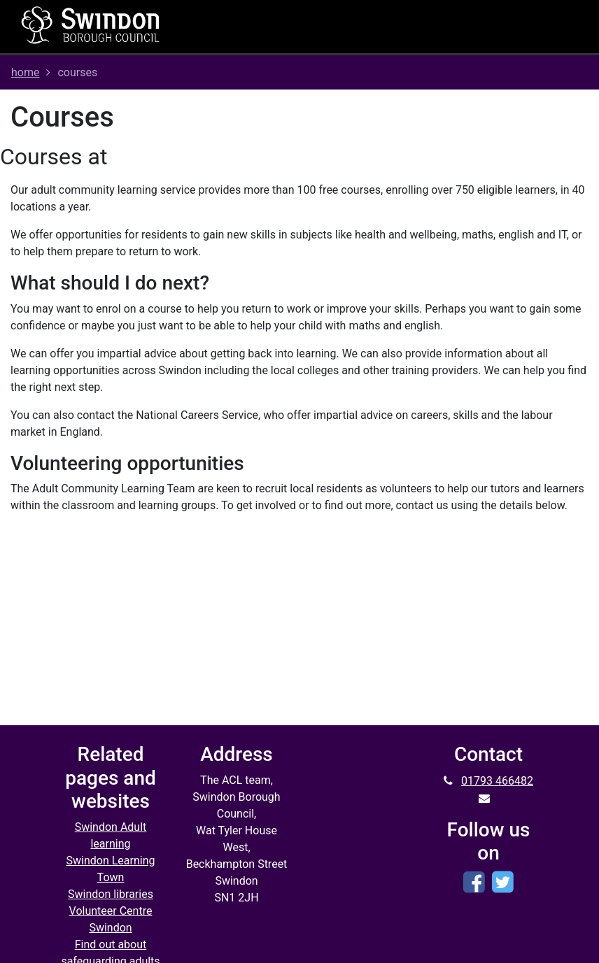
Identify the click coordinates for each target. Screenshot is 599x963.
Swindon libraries (110, 894)
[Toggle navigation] (387, 27)
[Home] (91, 24)
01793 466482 (497, 780)
